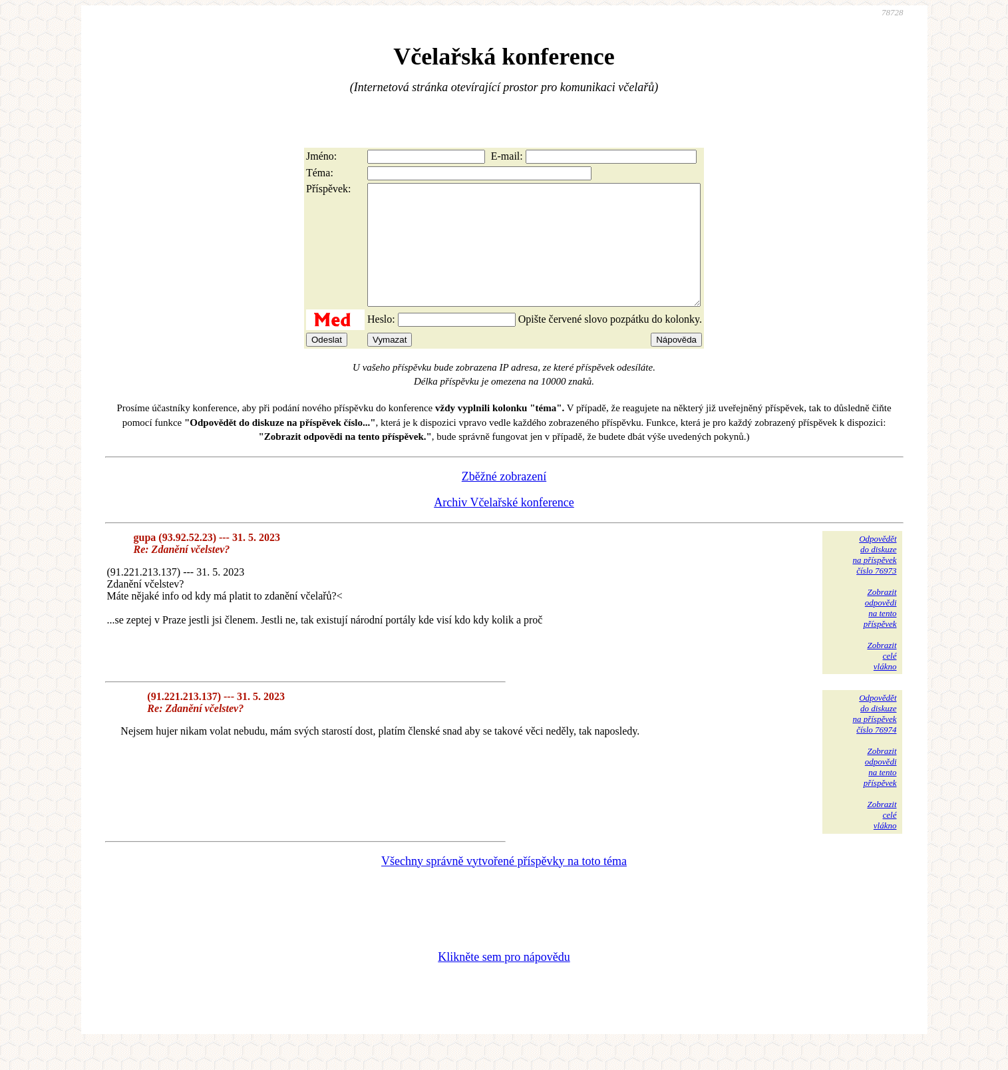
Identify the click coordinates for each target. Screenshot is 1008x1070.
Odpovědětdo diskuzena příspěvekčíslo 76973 (874, 579)
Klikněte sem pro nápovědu (504, 980)
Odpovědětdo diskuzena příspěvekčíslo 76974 (874, 738)
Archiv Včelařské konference (504, 526)
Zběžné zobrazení (504, 500)
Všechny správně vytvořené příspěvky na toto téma (504, 885)
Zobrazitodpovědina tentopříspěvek (880, 632)
